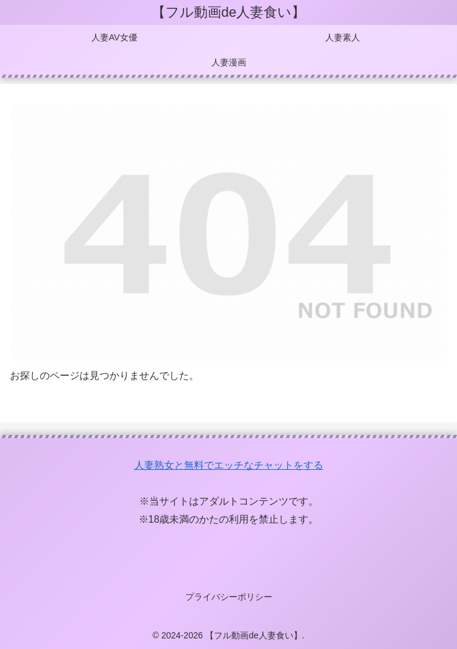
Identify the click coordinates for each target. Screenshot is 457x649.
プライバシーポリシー (228, 597)
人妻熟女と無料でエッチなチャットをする (228, 465)
